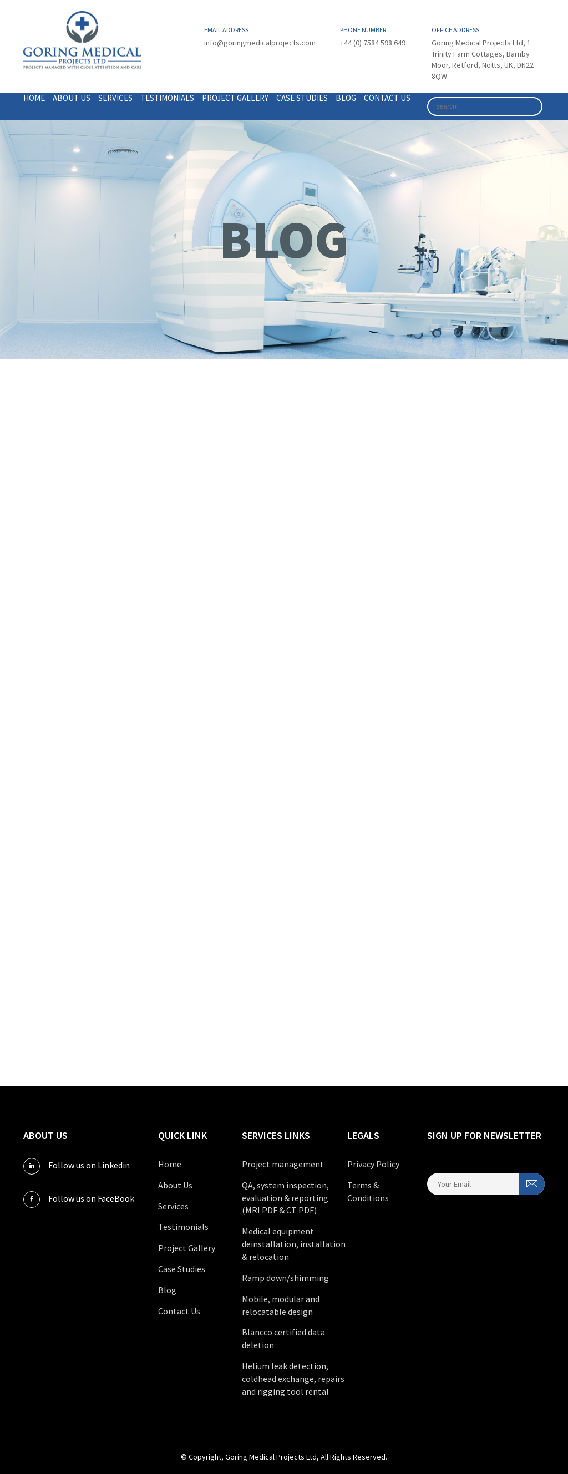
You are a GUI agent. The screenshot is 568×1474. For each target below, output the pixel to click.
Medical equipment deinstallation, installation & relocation (294, 1244)
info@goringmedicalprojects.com (260, 43)
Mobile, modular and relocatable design (281, 1305)
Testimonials (167, 98)
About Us (71, 98)
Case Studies (302, 98)
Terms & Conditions (368, 1191)
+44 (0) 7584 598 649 (372, 43)
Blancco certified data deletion (283, 1338)
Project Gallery (235, 98)
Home (34, 98)
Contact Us (387, 98)
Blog (346, 98)
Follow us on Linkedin (76, 1166)
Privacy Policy (373, 1164)
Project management (283, 1164)
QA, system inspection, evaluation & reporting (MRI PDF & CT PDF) (285, 1198)
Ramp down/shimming (285, 1277)
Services (115, 98)
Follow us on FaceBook (78, 1199)
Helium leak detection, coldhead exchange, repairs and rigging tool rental (293, 1378)
